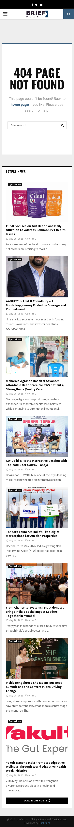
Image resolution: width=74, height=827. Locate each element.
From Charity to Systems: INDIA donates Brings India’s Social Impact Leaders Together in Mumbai (35, 612)
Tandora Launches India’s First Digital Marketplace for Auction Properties (33, 534)
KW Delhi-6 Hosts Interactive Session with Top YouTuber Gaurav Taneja (36, 463)
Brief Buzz (44, 823)
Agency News (15, 184)
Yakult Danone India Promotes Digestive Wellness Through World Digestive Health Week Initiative (36, 767)
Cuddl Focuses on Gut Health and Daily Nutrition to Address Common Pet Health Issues (36, 230)
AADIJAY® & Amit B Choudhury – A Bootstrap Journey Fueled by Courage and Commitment (36, 305)
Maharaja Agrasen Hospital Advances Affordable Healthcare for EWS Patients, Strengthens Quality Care (35, 385)
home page (20, 104)
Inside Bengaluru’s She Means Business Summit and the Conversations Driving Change (34, 687)
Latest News (15, 171)
